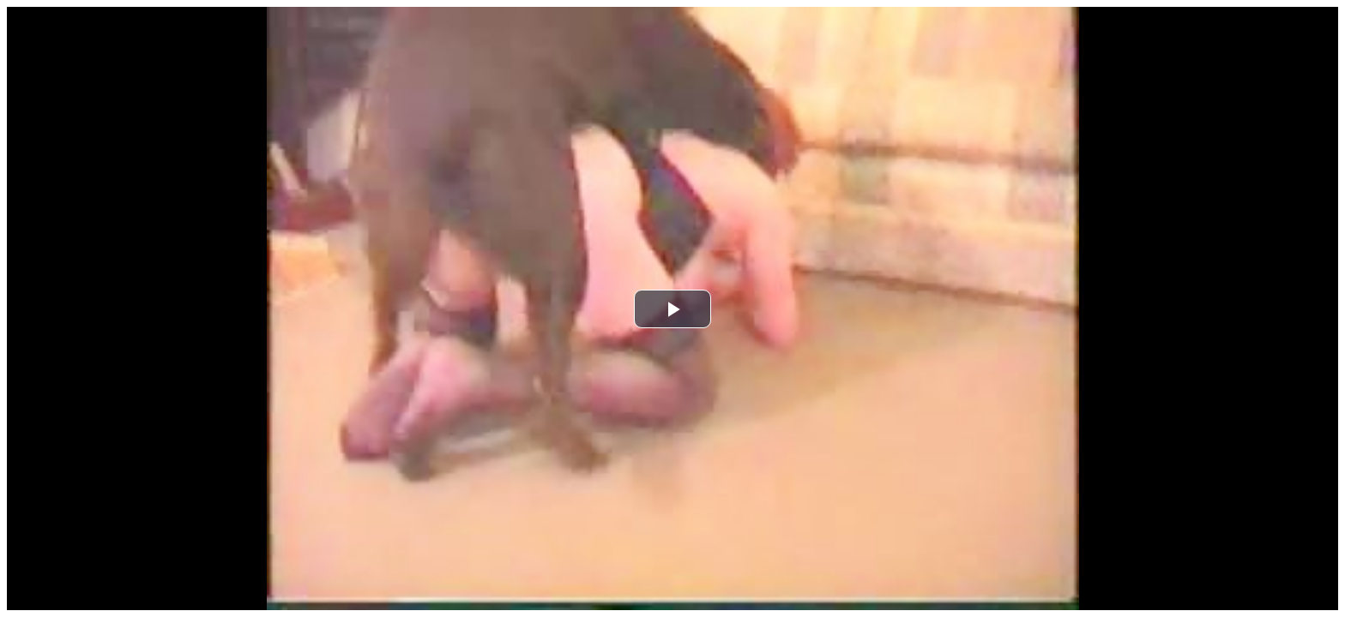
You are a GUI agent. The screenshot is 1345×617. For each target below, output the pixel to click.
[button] (672, 309)
